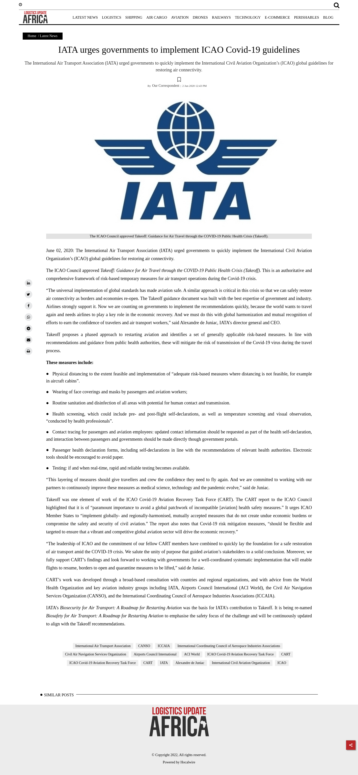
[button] (179, 80)
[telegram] (28, 328)
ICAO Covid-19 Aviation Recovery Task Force (240, 654)
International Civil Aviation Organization (241, 663)
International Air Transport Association (103, 646)
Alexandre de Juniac (189, 663)
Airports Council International (155, 654)
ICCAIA (164, 646)
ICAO (282, 663)
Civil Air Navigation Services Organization (95, 654)
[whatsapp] (28, 317)
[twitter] (28, 294)
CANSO (144, 646)
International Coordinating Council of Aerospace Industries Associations (228, 646)
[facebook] (28, 306)
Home (32, 36)
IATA (164, 663)
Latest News (49, 36)
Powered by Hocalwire (179, 762)
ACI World (192, 654)
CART (286, 654)
